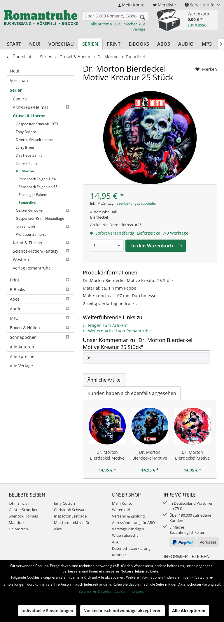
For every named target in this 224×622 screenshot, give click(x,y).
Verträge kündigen (128, 528)
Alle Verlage (138, 26)
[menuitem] (131, 4)
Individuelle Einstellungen (47, 610)
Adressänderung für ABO (133, 522)
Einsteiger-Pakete (33, 187)
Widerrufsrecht (125, 535)
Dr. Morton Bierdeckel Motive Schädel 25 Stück (149, 455)
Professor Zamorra (31, 224)
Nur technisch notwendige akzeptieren (122, 610)
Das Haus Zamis (29, 150)
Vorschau (19, 80)
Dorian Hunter (27, 158)
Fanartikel (27, 194)
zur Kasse (197, 25)
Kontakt (119, 554)
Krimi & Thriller (42, 232)
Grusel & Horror (29, 114)
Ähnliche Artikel (105, 380)
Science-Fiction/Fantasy (42, 239)
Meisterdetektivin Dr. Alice (72, 525)
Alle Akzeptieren (188, 610)
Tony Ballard (26, 129)
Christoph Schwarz (70, 509)
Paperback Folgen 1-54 (37, 172)
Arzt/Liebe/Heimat (42, 106)
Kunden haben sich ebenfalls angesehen (132, 393)
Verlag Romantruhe (32, 255)
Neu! (14, 71)
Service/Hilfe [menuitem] (200, 5)
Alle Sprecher (125, 23)
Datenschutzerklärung (131, 548)
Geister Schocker (23, 509)
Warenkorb (122, 509)
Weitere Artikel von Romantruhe (117, 331)
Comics (20, 98)
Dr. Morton (25, 165)
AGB (115, 542)
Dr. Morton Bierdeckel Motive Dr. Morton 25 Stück (107, 455)
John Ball (109, 212)
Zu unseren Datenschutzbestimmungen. (111, 591)
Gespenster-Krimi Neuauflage (40, 209)
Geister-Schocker (43, 202)
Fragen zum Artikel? (105, 325)
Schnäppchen (40, 324)
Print (40, 267)
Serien (16, 90)
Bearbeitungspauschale (135, 203)
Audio (40, 296)
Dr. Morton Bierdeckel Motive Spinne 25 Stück (192, 455)
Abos (40, 286)
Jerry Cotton (64, 503)
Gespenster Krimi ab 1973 (37, 121)
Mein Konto (122, 503)
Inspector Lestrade (70, 516)
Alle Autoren (101, 23)
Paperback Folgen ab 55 (38, 180)
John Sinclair (43, 216)
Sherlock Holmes (23, 516)
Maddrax (16, 522)
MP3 (40, 305)
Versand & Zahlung (128, 516)
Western (42, 247)
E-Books (40, 276)
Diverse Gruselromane (34, 136)
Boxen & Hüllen (40, 315)
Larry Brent (25, 143)
